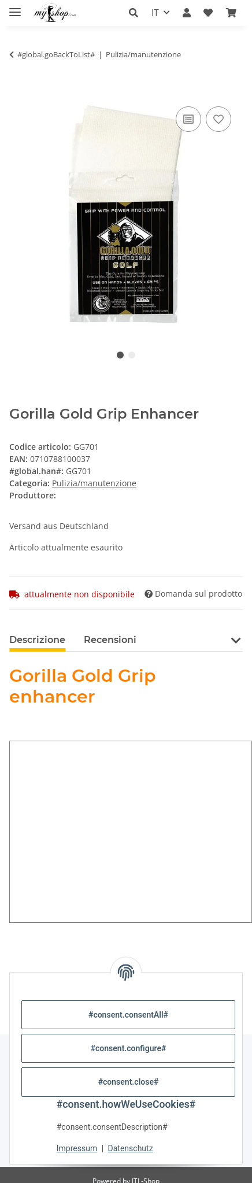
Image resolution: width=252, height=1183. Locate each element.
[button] (136, 12)
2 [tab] (131, 355)
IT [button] (155, 12)
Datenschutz (130, 1148)
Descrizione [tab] (37, 639)
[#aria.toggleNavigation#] (15, 7)
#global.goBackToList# (56, 54)
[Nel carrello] (18, 90)
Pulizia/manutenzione (94, 483)
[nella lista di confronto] (188, 119)
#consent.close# (128, 1081)
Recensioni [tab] (110, 639)
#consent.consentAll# (128, 1014)
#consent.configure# (128, 1048)
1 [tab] (120, 355)
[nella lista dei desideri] (218, 119)
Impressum (77, 1148)
